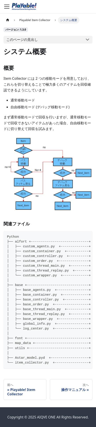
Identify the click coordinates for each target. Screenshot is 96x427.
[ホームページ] (7, 20)
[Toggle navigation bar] (6, 6)
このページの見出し (22, 39)
